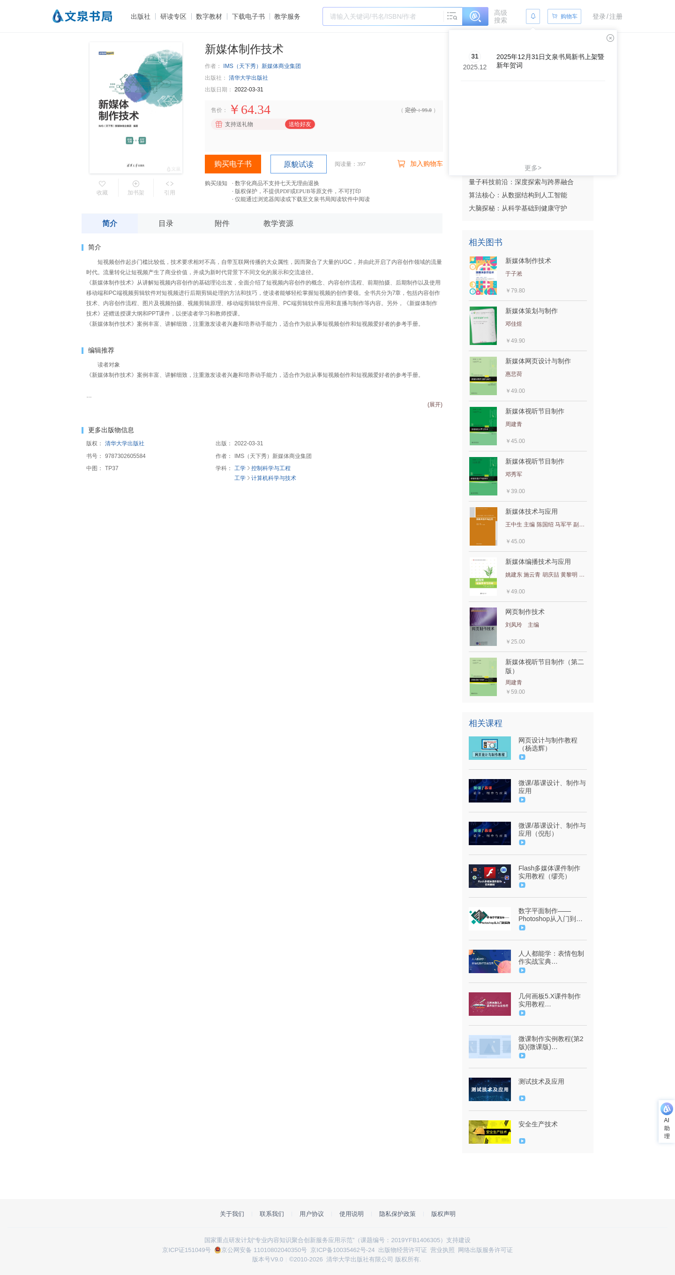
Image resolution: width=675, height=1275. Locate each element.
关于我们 (232, 1213)
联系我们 (272, 1213)
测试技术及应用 (541, 1081)
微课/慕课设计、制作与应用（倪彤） (552, 829)
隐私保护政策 (397, 1213)
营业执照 (442, 1249)
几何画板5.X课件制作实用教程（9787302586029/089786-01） (551, 1000)
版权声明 (443, 1213)
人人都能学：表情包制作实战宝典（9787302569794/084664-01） (551, 958)
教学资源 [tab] (278, 223)
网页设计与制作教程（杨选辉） (548, 744)
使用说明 (351, 1213)
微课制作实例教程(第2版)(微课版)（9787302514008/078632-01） (551, 1043)
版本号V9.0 (267, 1259)
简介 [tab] (109, 223)
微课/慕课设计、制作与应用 (552, 787)
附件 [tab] (222, 223)
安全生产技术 (538, 1124)
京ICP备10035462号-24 (342, 1249)
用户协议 (312, 1213)
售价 (216, 110)
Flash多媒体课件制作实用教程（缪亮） (549, 872)
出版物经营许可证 (402, 1249)
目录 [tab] (165, 223)
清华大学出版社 (248, 78)
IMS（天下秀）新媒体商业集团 (261, 66)
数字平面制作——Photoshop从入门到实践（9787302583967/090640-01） (551, 915)
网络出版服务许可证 (485, 1249)
